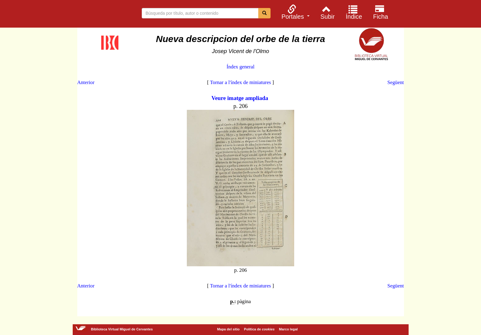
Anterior (85, 82)
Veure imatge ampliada (239, 98)
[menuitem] (294, 12)
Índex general (240, 67)
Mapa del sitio (228, 329)
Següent (395, 82)
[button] (294, 12)
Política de (259, 329)
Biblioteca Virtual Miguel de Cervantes (80, 14)
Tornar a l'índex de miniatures (240, 82)
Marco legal (288, 329)
